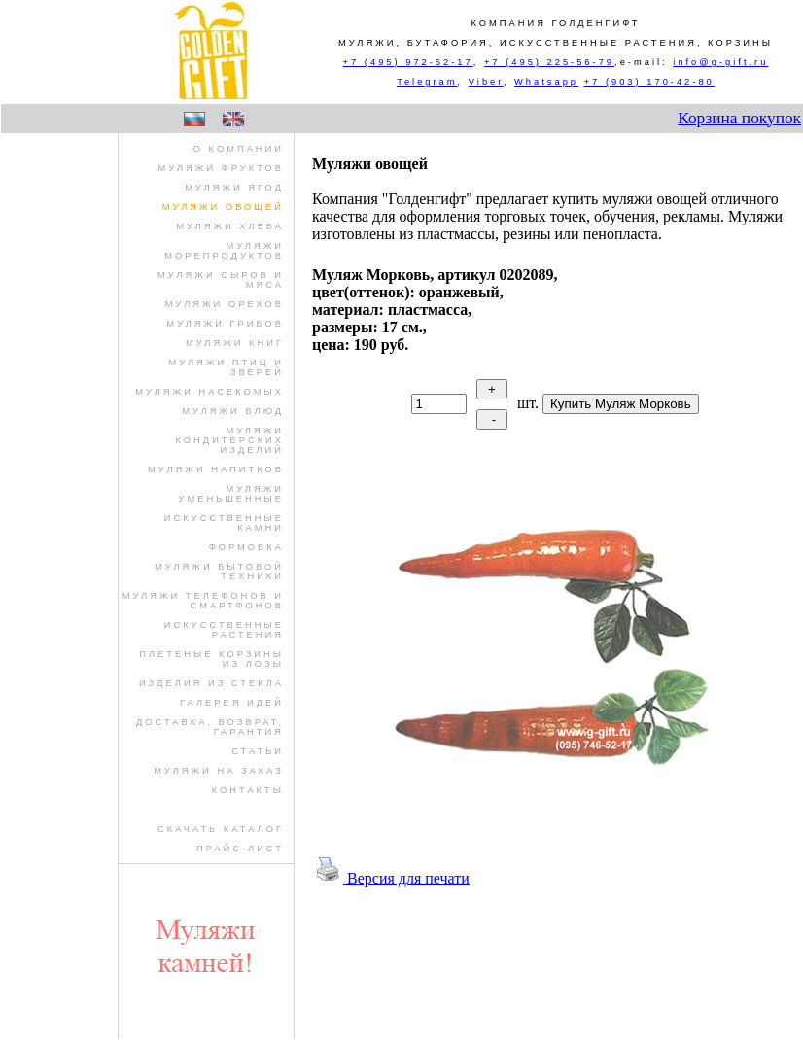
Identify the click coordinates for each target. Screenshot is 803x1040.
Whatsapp (546, 82)
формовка (246, 547)
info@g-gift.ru (720, 62)
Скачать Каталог (220, 829)
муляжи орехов (224, 304)
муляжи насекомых (209, 392)
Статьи (257, 751)
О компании (238, 149)
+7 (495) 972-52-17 (408, 62)
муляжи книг (235, 343)
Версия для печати (391, 878)
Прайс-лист (240, 848)
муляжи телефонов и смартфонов (203, 600)
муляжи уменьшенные (232, 493)
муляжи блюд (233, 411)
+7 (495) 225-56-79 (549, 62)
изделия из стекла (211, 683)
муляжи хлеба (230, 226)
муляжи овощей (223, 207)
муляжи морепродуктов (224, 250)
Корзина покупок (739, 118)
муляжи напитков (216, 469)
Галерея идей (232, 703)
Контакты (248, 790)
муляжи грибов (225, 324)
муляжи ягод (234, 187)
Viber (486, 82)
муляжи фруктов (221, 168)
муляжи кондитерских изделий (230, 440)
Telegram (427, 82)
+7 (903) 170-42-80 (649, 82)
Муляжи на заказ (219, 771)
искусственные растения (224, 630)
